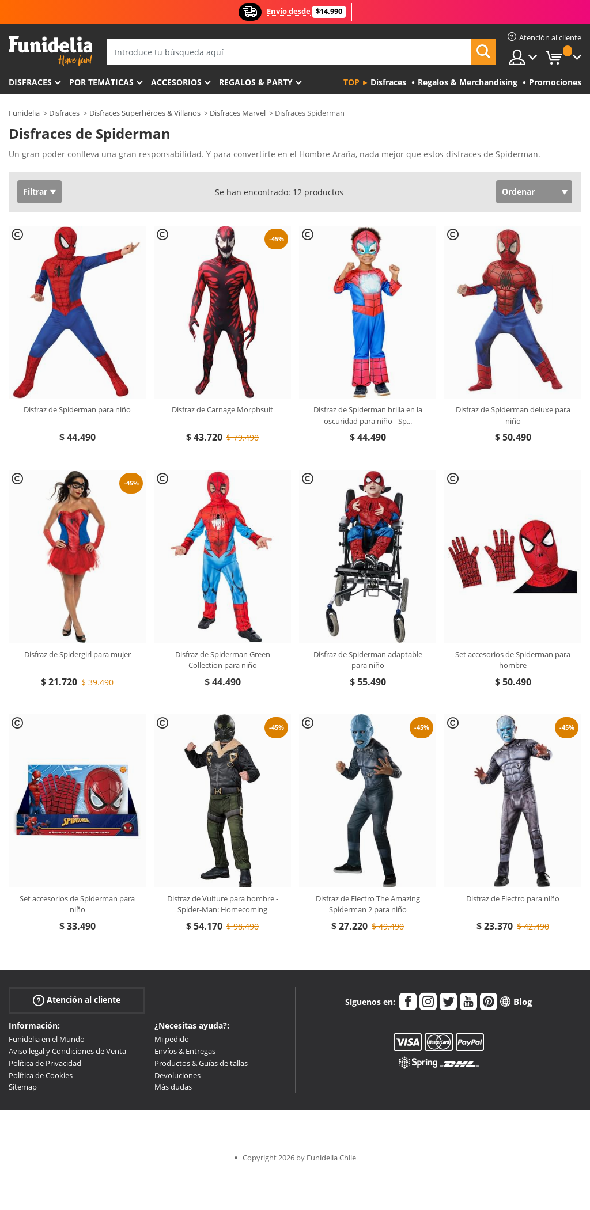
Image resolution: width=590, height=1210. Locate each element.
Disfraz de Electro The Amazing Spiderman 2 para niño (368, 904)
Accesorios (176, 82)
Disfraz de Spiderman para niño (77, 409)
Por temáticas (101, 82)
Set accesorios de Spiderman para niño (77, 904)
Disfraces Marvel (238, 113)
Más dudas (173, 1087)
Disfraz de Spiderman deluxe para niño (513, 415)
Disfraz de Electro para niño (512, 898)
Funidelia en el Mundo (47, 1039)
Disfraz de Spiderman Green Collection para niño (222, 660)
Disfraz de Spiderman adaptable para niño (367, 660)
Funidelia (24, 113)
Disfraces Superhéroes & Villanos (145, 113)
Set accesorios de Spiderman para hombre (512, 660)
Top (351, 82)
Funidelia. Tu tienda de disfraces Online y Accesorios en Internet (50, 51)
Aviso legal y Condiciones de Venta (67, 1051)
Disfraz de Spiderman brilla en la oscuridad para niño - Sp (367, 415)
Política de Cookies (41, 1075)
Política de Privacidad (45, 1063)
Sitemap (23, 1087)
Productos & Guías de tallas (201, 1063)
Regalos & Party (256, 82)
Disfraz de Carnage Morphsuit (222, 409)
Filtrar (35, 191)
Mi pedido (171, 1039)
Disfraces (30, 82)
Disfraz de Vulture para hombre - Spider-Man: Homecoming (222, 904)
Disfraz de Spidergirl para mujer (77, 654)
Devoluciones (177, 1075)
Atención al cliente (76, 1000)
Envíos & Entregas (184, 1051)
